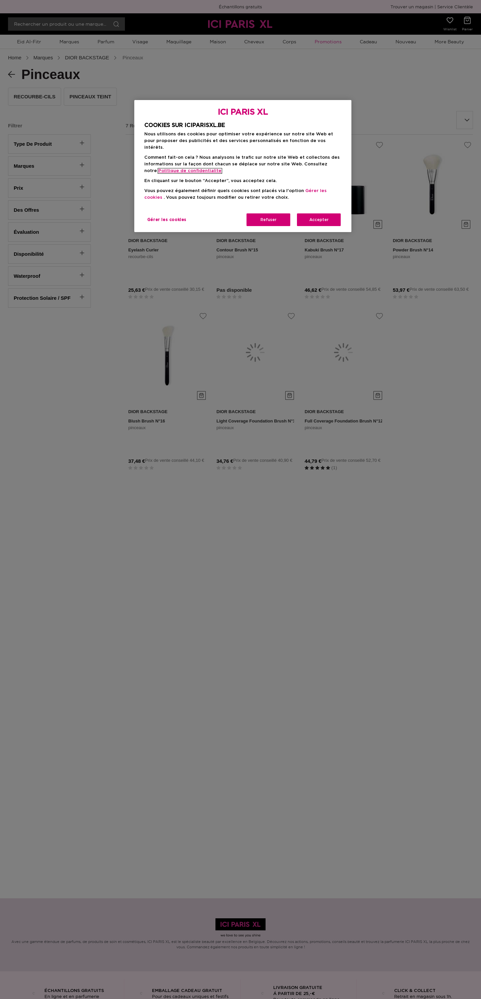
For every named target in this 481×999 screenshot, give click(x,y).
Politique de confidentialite (189, 171)
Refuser (269, 220)
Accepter (319, 220)
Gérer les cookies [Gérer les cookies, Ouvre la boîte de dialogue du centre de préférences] (166, 220)
